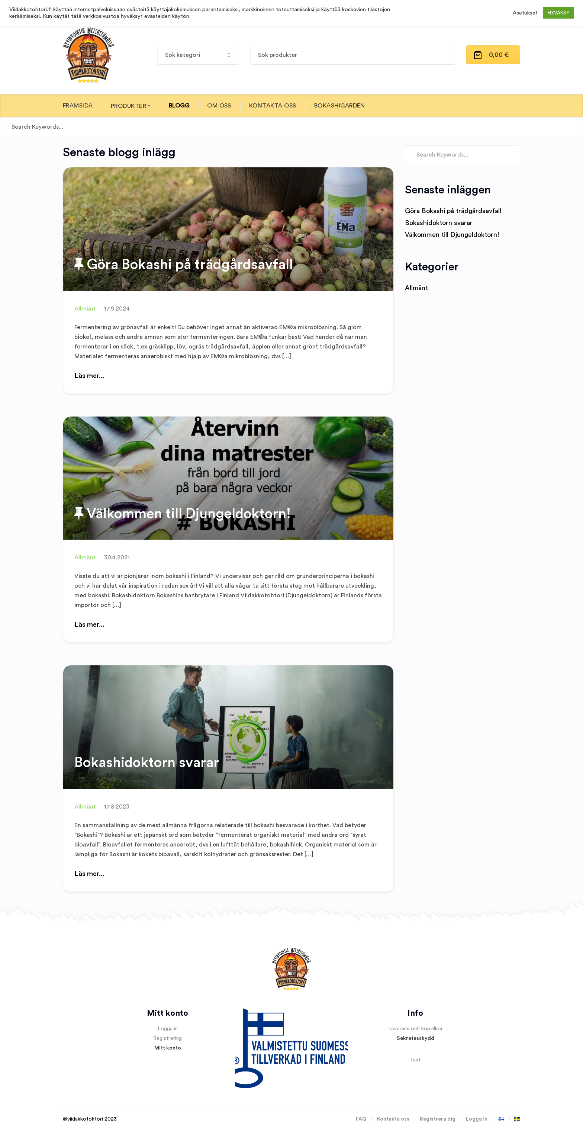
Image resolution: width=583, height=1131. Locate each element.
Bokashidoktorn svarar (146, 762)
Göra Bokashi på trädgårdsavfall (183, 264)
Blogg (179, 106)
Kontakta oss (272, 106)
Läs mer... (89, 375)
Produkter (128, 106)
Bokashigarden (339, 106)
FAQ (361, 1119)
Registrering (167, 1038)
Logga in (168, 1028)
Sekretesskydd (415, 1038)
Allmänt (85, 309)
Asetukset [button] (525, 13)
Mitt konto (167, 1048)
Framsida (78, 106)
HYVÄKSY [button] (558, 12)
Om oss (219, 106)
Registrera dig (437, 1119)
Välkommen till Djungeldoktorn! (182, 513)
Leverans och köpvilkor (415, 1028)
